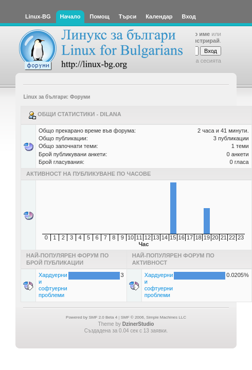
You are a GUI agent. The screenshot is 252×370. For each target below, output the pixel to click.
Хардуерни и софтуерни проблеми (53, 285)
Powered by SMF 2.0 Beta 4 (91, 317)
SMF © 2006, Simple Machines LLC (153, 317)
